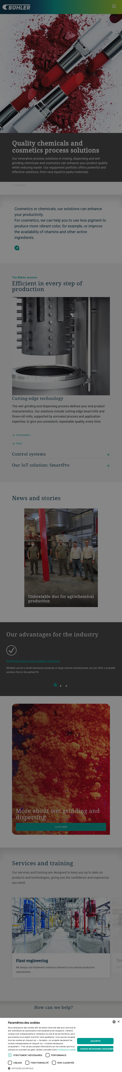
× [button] (118, 1022)
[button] (42, 1068)
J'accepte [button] (95, 1041)
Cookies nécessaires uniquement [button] (97, 1049)
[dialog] (61, 1045)
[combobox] (114, 1021)
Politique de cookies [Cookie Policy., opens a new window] (67, 1049)
